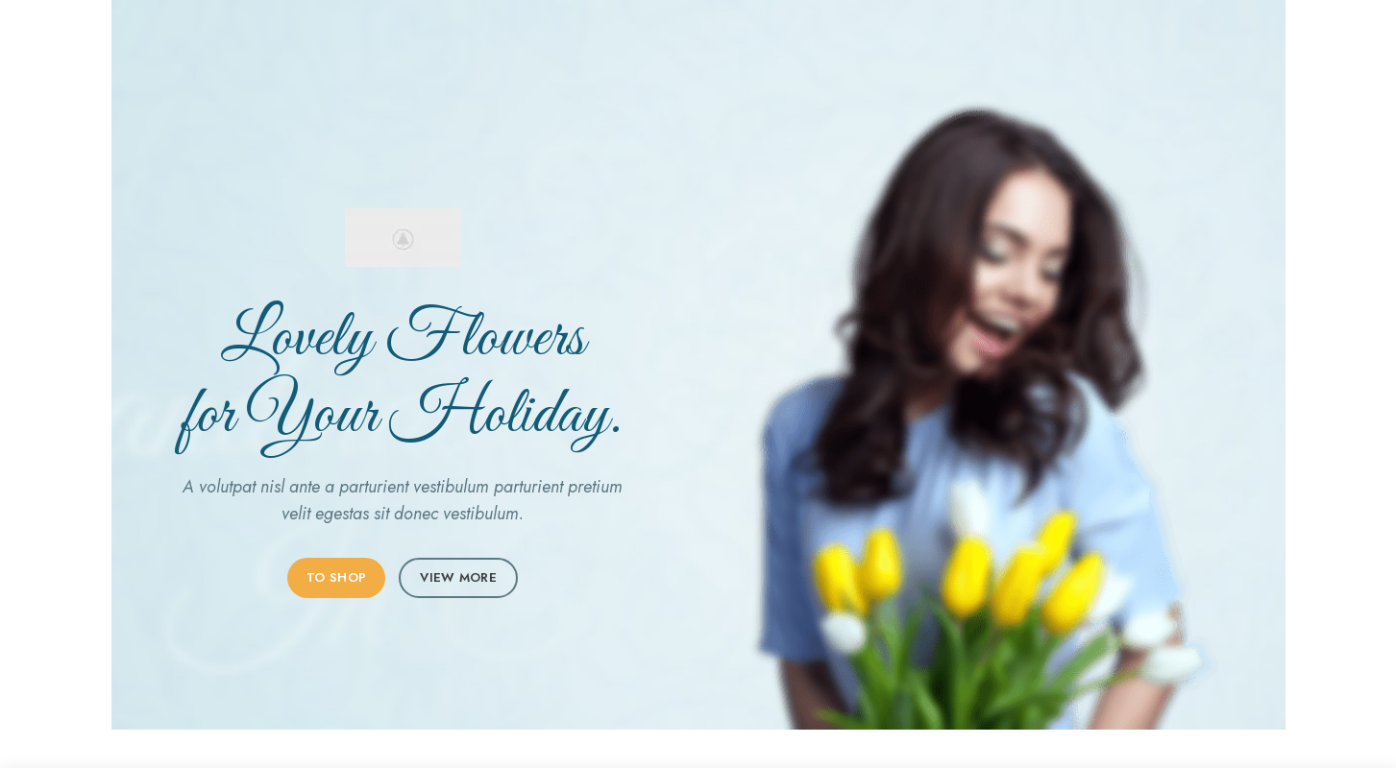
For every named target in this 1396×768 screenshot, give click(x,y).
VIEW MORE (458, 577)
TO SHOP (336, 577)
